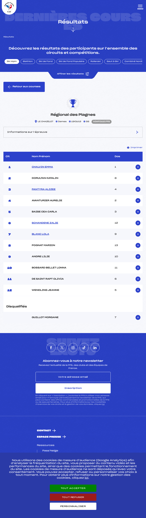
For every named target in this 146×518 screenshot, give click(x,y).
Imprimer (135, 147)
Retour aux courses (24, 87)
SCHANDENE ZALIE (45, 223)
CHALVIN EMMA (42, 167)
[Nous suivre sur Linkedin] (95, 347)
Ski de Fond (46, 61)
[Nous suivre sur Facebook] (51, 347)
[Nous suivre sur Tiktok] (84, 347)
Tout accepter (73, 488)
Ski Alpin (12, 61)
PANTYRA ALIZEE (44, 189)
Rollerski (95, 61)
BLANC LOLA (40, 234)
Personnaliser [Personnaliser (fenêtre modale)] (73, 506)
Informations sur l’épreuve (73, 132)
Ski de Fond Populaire (71, 61)
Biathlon (28, 61)
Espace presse (49, 437)
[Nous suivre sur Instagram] (73, 347)
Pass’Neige (50, 451)
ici (103, 404)
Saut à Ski (112, 61)
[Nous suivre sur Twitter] (62, 347)
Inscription (73, 388)
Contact (44, 430)
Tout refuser (73, 497)
